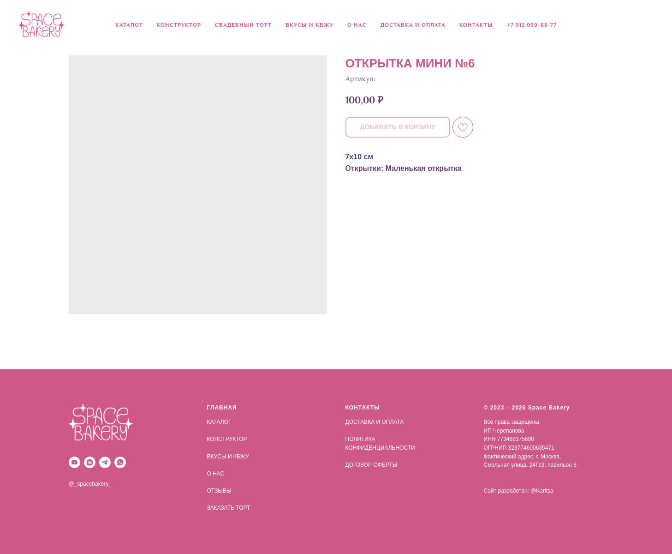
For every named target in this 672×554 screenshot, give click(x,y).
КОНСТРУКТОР (179, 25)
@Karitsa (541, 491)
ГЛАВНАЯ (222, 407)
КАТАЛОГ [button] (129, 25)
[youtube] (74, 462)
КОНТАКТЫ (476, 25)
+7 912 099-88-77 (532, 25)
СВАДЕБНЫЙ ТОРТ (243, 25)
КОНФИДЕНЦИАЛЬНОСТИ (380, 448)
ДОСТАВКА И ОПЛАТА (413, 25)
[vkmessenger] (89, 462)
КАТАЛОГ (219, 422)
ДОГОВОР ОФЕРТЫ (371, 465)
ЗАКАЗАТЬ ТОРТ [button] (228, 508)
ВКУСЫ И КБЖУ (309, 25)
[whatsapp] (120, 462)
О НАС (357, 25)
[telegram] (105, 462)
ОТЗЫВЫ (219, 491)
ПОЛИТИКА (360, 439)
